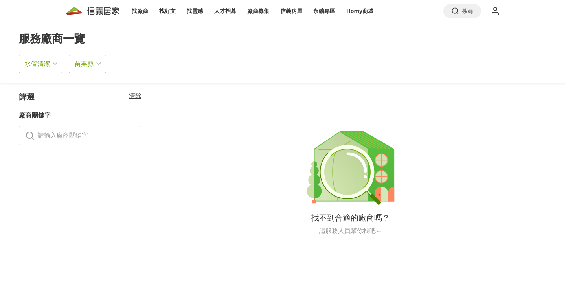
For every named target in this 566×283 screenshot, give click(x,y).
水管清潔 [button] (37, 63)
